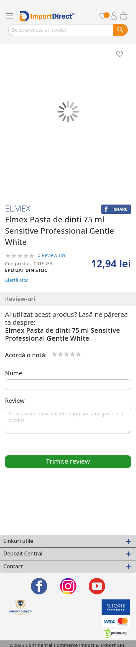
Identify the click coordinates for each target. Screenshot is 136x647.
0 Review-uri (51, 255)
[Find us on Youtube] (97, 586)
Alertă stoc (16, 280)
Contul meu (116, 16)
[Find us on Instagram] (68, 586)
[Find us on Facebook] (39, 586)
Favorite (107, 16)
